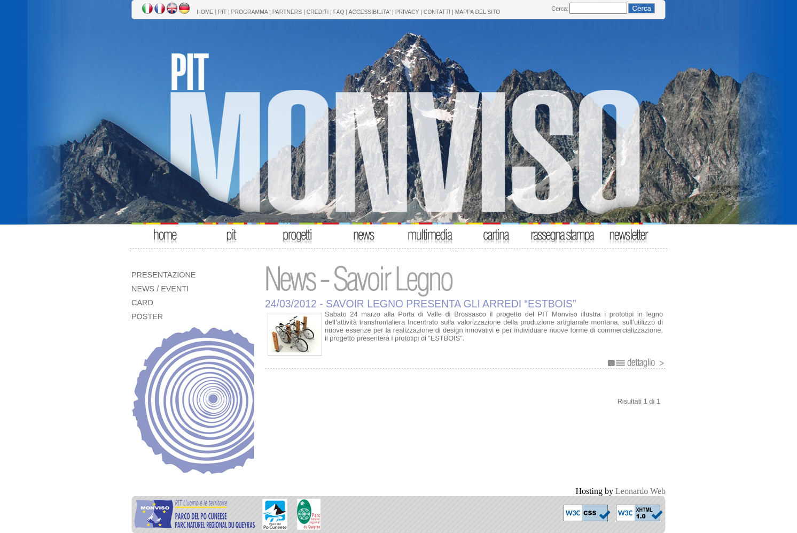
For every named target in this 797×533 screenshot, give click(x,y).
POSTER (147, 316)
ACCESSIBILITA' (370, 12)
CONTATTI (437, 12)
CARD (142, 302)
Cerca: (559, 8)
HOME (205, 12)
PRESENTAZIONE (163, 275)
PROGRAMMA (249, 12)
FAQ (339, 12)
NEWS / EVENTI (160, 288)
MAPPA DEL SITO (478, 12)
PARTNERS (287, 12)
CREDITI (318, 12)
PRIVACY (407, 12)
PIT (222, 12)
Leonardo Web (640, 491)
